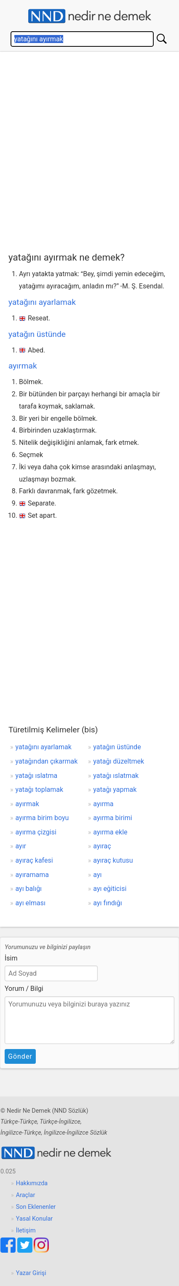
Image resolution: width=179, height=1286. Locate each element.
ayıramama (32, 875)
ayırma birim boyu (42, 818)
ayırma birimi (112, 818)
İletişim (26, 1230)
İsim (11, 958)
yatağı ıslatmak (116, 776)
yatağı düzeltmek (118, 761)
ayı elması (30, 903)
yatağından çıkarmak (47, 761)
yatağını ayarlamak (42, 302)
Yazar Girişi (31, 1273)
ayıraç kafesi (34, 860)
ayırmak (22, 366)
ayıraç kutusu (113, 860)
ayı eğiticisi (109, 889)
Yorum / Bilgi (24, 989)
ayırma (103, 804)
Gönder (20, 1056)
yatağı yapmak (114, 790)
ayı (97, 875)
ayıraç (102, 846)
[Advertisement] (89, 149)
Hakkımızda (32, 1183)
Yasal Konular (34, 1218)
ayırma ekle (110, 832)
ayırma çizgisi (36, 832)
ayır (21, 846)
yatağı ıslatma (37, 776)
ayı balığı (29, 889)
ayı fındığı (107, 903)
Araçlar (25, 1195)
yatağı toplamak (40, 790)
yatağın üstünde (37, 334)
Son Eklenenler (36, 1207)
